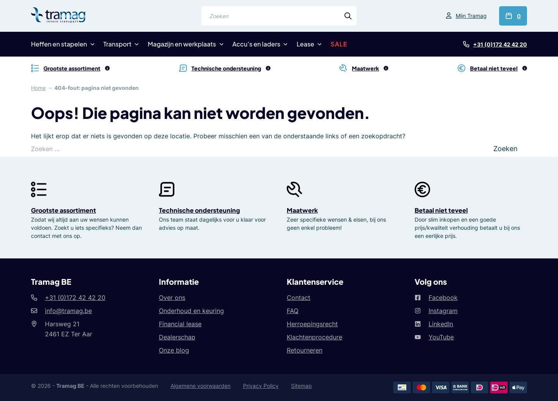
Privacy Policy (261, 385)
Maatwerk (302, 210)
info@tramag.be (68, 311)
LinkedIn (441, 324)
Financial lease (180, 324)
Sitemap (301, 385)
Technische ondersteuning (199, 210)
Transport (117, 44)
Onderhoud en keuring (191, 311)
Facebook (443, 297)
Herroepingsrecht (312, 324)
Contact (298, 297)
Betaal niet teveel (441, 210)
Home (38, 87)
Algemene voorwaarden (200, 385)
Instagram (443, 311)
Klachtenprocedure (314, 337)
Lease (305, 44)
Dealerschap (177, 337)
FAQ (292, 311)
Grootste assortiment (63, 210)
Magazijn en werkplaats (182, 44)
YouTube (441, 337)
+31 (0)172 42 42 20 (500, 44)
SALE (339, 44)
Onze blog (174, 350)
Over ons (172, 297)
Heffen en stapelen (59, 44)
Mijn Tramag (471, 15)
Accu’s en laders (256, 44)
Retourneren (304, 350)
